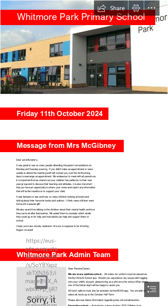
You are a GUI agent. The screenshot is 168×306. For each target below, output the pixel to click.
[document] (84, 153)
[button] (111, 8)
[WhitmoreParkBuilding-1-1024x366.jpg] (84, 47)
